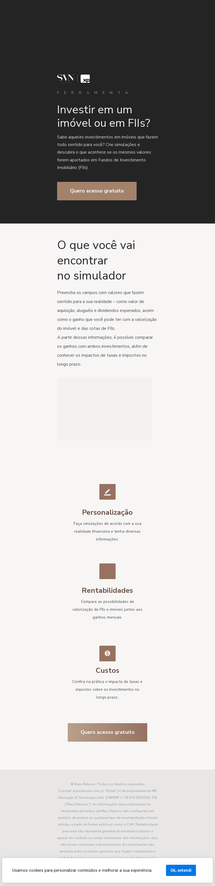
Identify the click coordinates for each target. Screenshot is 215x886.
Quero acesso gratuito (97, 190)
